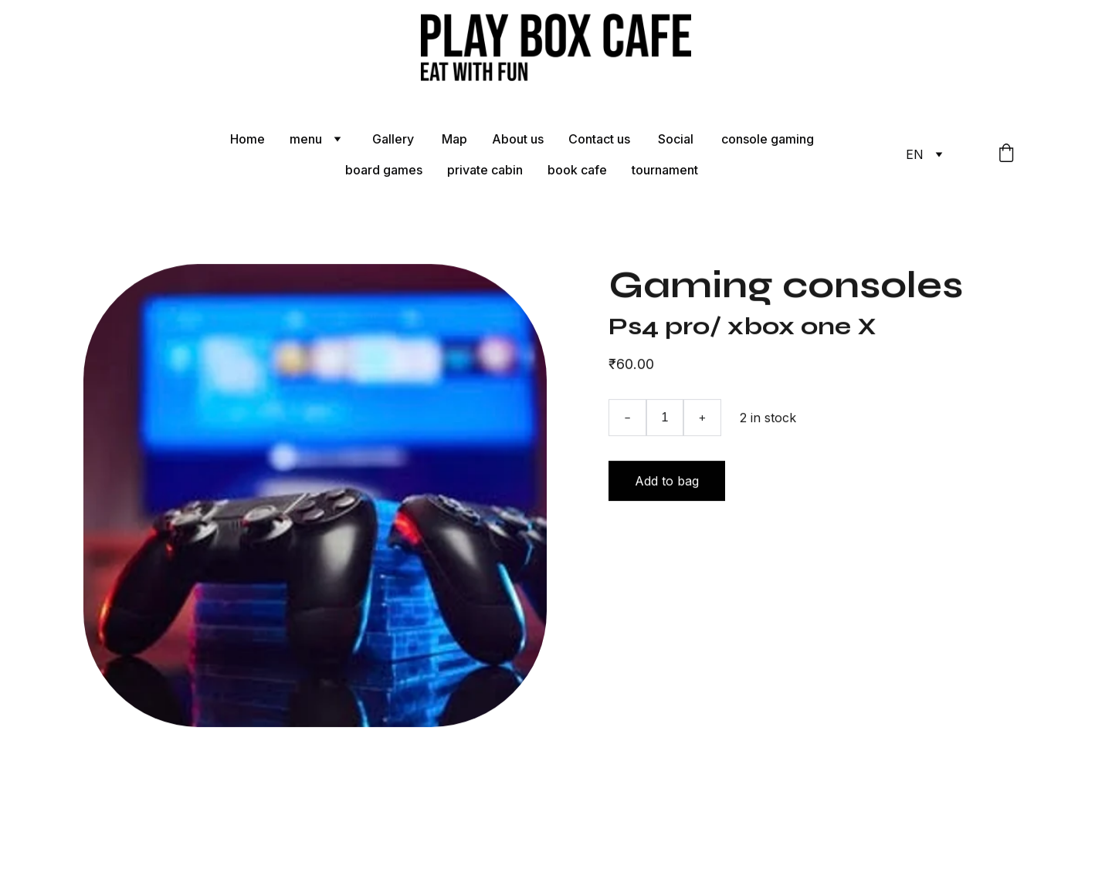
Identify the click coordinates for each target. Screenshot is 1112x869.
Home (247, 139)
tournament (665, 170)
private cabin (485, 170)
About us (518, 139)
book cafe (577, 170)
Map (454, 139)
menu (306, 139)
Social (677, 139)
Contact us (600, 139)
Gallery (394, 139)
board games (383, 170)
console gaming (767, 139)
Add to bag (667, 483)
